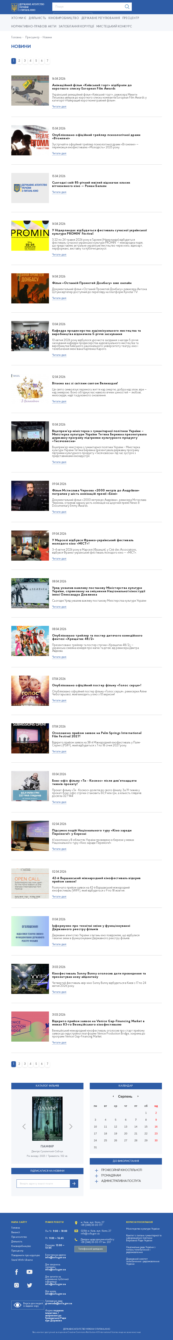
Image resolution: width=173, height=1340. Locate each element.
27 (125, 1140)
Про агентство (19, 1237)
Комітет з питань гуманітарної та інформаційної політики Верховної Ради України (143, 1238)
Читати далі (59, 106)
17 (95, 1133)
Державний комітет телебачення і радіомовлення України (142, 1261)
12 (115, 1126)
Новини (47, 37)
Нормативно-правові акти (33, 26)
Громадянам (111, 1175)
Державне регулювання (100, 18)
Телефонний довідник (90, 1249)
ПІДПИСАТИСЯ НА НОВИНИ (47, 1171)
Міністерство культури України (143, 1228)
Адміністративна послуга (121, 1180)
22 (146, 1133)
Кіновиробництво (21, 1246)
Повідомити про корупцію (25, 1255)
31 (95, 1147)
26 (115, 1140)
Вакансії (15, 1232)
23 (156, 1133)
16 (156, 1126)
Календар (125, 1086)
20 (125, 1133)
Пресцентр (130, 18)
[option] (47, 1130)
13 (125, 1126)
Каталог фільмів (47, 1086)
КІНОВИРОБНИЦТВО (64, 18)
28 (135, 1140)
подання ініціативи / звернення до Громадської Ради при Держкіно (55, 1315)
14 (135, 1126)
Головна (16, 37)
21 (135, 1133)
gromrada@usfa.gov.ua (58, 1303)
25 (105, 1140)
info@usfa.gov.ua (55, 1257)
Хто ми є (19, 18)
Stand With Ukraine (22, 1260)
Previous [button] (24, 1126)
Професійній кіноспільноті (121, 1169)
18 (105, 1133)
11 (105, 1126)
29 (146, 1140)
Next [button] (71, 1126)
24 (95, 1140)
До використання (125, 1161)
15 (146, 1126)
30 (156, 1140)
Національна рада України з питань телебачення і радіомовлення (140, 1249)
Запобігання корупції (76, 26)
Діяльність (37, 18)
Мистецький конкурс (114, 26)
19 (115, 1133)
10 (95, 1126)
